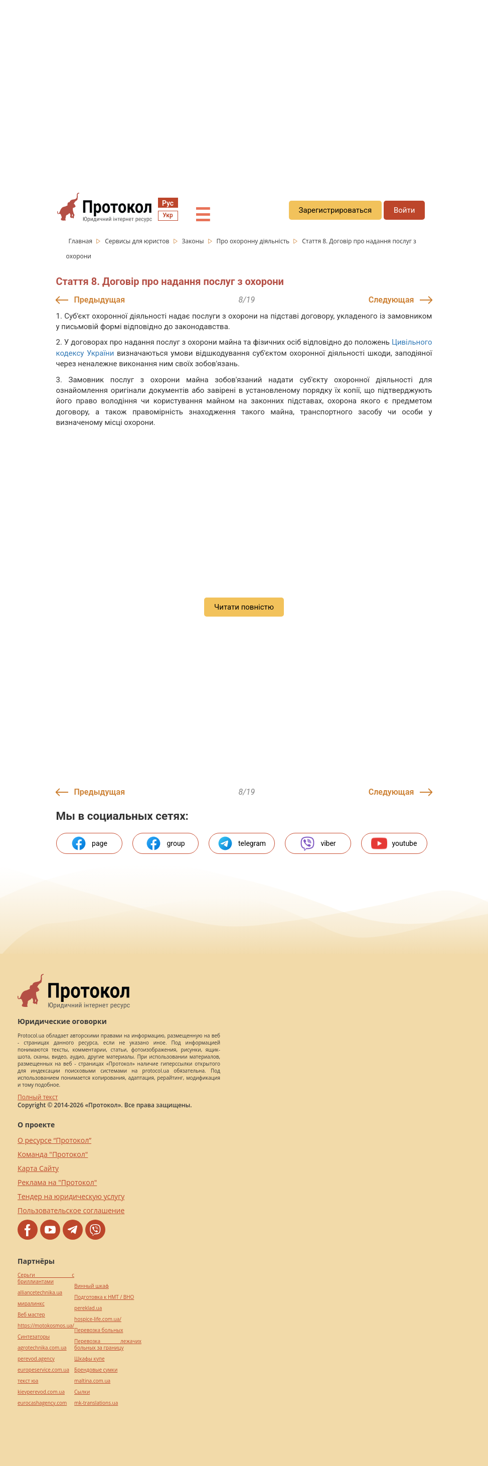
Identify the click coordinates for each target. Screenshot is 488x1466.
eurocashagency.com (42, 1403)
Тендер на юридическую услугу (71, 1196)
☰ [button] (203, 215)
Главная (81, 241)
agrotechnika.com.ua (42, 1348)
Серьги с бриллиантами (46, 1278)
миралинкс (31, 1303)
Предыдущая (99, 300)
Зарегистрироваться (335, 210)
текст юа (28, 1381)
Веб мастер (31, 1314)
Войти (404, 210)
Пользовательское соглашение (71, 1210)
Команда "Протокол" (53, 1154)
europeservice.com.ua (43, 1370)
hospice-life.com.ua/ (97, 1319)
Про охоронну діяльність (253, 241)
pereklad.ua (88, 1308)
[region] (244, 91)
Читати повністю (244, 607)
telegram (241, 843)
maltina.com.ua (92, 1381)
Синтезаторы (34, 1337)
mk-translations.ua (96, 1403)
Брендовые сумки (95, 1370)
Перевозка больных (98, 1330)
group (165, 843)
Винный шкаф (91, 1286)
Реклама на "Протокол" (57, 1182)
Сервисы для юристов (138, 241)
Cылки (82, 1392)
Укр (167, 215)
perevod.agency (36, 1359)
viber (317, 843)
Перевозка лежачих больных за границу (107, 1344)
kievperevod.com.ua (41, 1392)
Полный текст (38, 1097)
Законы (193, 241)
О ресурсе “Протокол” (54, 1140)
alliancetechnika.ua (40, 1292)
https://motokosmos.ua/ (46, 1326)
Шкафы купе (89, 1359)
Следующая (391, 300)
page (89, 843)
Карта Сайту (38, 1168)
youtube (394, 843)
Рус (168, 203)
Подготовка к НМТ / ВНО (104, 1297)
